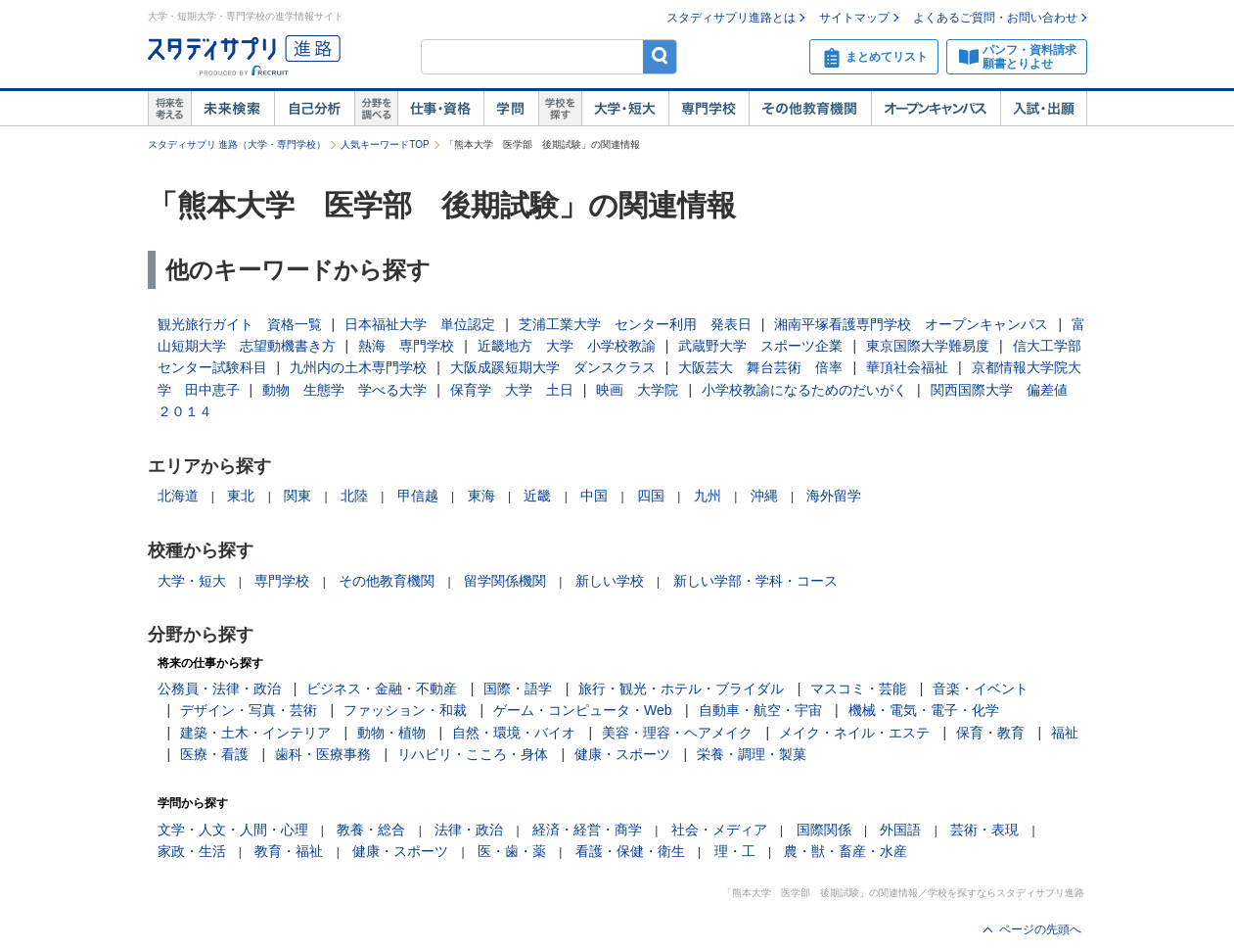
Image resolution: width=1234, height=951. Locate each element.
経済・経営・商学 (587, 829)
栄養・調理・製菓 (751, 754)
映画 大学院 (637, 390)
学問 (510, 108)
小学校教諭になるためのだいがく (804, 390)
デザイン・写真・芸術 (248, 710)
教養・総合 (371, 829)
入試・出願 (1043, 108)
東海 (481, 495)
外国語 (900, 829)
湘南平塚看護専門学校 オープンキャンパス (911, 324)
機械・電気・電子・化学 (923, 710)
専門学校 (708, 108)
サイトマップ (854, 17)
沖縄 (764, 495)
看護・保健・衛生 (630, 851)
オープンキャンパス (935, 108)
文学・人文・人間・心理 (233, 829)
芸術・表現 (984, 829)
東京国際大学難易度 (927, 346)
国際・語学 (517, 688)
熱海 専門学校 (406, 346)
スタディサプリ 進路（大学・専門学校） (237, 144)
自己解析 (314, 108)
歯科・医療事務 (323, 754)
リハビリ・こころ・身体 (472, 754)
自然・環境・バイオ (513, 732)
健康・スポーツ (622, 754)
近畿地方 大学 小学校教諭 (567, 346)
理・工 (734, 851)
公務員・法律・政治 (219, 688)
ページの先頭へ (1040, 929)
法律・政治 (468, 829)
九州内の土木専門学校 (358, 367)
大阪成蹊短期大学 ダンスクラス (553, 367)
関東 (297, 495)
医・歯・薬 (512, 851)
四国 (650, 495)
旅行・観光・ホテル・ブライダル (681, 688)
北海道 (178, 495)
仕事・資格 (440, 108)
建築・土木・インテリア (255, 732)
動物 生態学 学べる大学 (344, 390)
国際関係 (824, 829)
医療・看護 (214, 754)
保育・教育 (990, 732)
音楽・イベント (980, 688)
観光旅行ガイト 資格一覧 (240, 324)
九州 (707, 495)
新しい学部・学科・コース (755, 581)
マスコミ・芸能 (858, 688)
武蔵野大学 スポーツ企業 (760, 346)
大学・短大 (624, 108)
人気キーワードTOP (385, 144)
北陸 (354, 495)
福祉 (1064, 732)
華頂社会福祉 (907, 367)
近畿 (537, 495)
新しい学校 (609, 581)
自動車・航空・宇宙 (760, 710)
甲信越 (417, 495)
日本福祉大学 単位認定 (419, 324)
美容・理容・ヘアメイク (677, 732)
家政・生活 (192, 851)
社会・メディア (719, 829)
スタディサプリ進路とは (731, 17)
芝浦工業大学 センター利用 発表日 (635, 324)
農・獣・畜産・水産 (845, 851)
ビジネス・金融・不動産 (381, 688)
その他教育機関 (810, 108)
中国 (594, 495)
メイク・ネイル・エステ (854, 732)
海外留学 (833, 495)
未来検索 (232, 108)
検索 (660, 56)
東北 (240, 495)
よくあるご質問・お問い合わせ (995, 17)
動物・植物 (391, 732)
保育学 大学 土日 (511, 390)
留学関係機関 (505, 581)
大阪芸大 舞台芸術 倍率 (760, 367)
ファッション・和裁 (405, 710)
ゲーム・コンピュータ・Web (582, 710)
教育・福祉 (288, 851)
